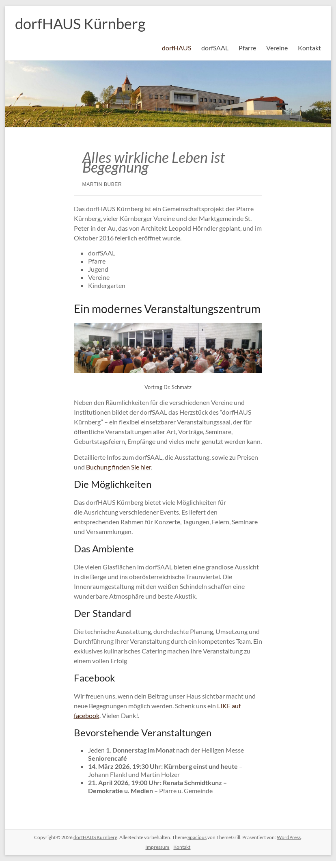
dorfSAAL (214, 48)
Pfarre (247, 48)
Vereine (277, 48)
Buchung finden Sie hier (118, 467)
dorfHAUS (176, 48)
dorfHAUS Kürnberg (80, 23)
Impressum (157, 847)
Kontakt (309, 48)
